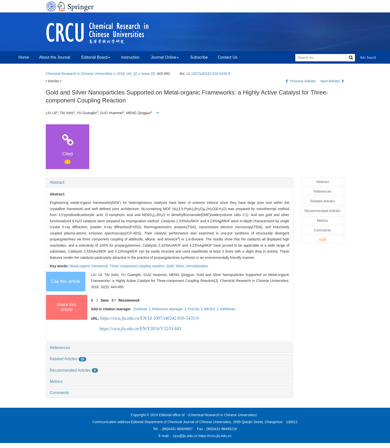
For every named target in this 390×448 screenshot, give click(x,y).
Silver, (181, 266)
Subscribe (199, 57)
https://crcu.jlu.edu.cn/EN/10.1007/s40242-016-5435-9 (149, 318)
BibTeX (209, 309)
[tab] (169, 182)
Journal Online (165, 57)
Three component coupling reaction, (138, 266)
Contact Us (227, 57)
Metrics (56, 381)
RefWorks (227, 309)
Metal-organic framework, (89, 266)
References (60, 348)
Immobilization (197, 266)
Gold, (170, 266)
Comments (59, 393)
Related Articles (68, 359)
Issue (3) (148, 74)
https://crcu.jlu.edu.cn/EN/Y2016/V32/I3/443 (140, 328)
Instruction (130, 57)
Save (104, 300)
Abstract (57, 182)
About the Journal (54, 57)
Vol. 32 (132, 74)
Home (23, 57)
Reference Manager (167, 309)
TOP (322, 240)
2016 (121, 74)
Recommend (128, 300)
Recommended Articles (74, 370)
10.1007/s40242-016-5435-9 (208, 74)
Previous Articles (300, 81)
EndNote (140, 309)
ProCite (193, 309)
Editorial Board (95, 57)
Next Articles (332, 81)
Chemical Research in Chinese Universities (79, 74)
